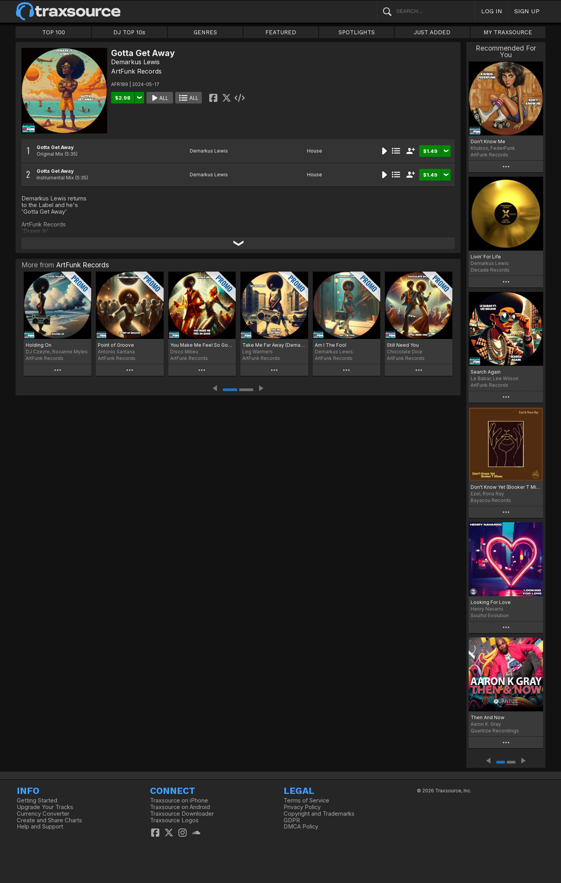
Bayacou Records (491, 500)
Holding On (38, 345)
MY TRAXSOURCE (507, 32)
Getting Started (37, 800)
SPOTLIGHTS (357, 32)
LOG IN (491, 11)
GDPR (292, 820)
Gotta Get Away (55, 147)
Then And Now (488, 717)
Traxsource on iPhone (179, 800)
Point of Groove (116, 345)
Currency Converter (43, 813)
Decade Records (490, 270)
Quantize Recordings (495, 731)
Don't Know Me (488, 141)
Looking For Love (491, 602)
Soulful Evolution (490, 615)
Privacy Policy (302, 807)
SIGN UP (527, 11)
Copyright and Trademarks (319, 813)
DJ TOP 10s (129, 32)
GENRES (205, 32)
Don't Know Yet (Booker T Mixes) (506, 487)
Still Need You (403, 345)
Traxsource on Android (180, 807)
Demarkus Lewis (135, 62)
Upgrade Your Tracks (45, 807)
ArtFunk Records (136, 71)
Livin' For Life (486, 257)
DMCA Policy (301, 826)
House (314, 151)
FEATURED (280, 32)
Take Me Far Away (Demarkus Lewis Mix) (274, 345)
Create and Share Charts (49, 820)
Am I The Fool (330, 345)
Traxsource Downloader (182, 813)
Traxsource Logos (174, 820)
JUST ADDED (432, 32)
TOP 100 (53, 32)
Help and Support (40, 826)
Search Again (486, 372)
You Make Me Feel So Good (202, 345)
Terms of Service (306, 800)
